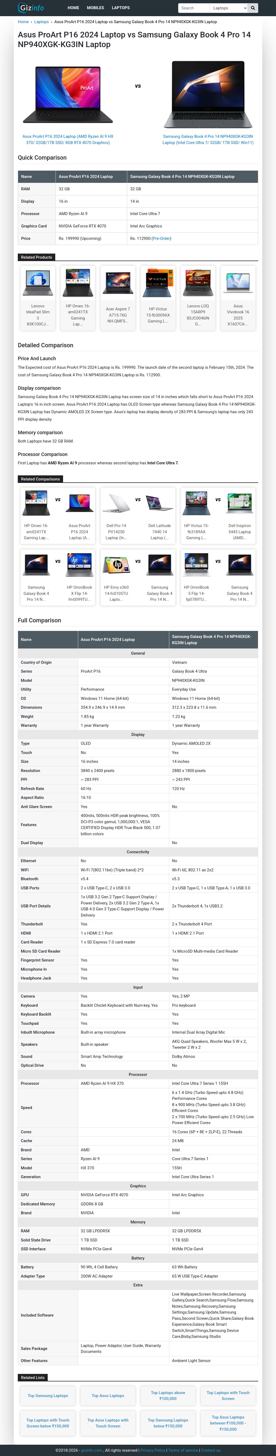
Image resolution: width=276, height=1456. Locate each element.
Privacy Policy (152, 1450)
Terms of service (183, 1450)
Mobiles (95, 7)
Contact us (210, 1450)
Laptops (121, 7)
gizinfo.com (91, 1450)
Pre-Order (161, 238)
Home (73, 7)
